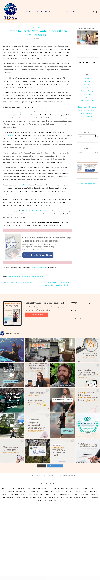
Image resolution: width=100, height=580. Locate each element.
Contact (59, 11)
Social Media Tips (87, 113)
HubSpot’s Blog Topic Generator (35, 211)
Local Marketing (87, 91)
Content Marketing (87, 88)
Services (29, 11)
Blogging (37, 27)
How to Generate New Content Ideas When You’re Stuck (37, 33)
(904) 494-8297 (70, 11)
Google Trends (22, 185)
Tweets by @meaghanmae (86, 184)
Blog (87, 78)
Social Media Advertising (87, 107)
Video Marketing (87, 120)
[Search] (95, 136)
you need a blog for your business (22, 112)
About (38, 11)
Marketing (87, 94)
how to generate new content (33, 277)
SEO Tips (87, 104)
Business (87, 85)
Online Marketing (87, 97)
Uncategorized (87, 117)
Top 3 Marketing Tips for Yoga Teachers (19, 282)
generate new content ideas (15, 277)
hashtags (11, 135)
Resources (48, 11)
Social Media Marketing (87, 110)
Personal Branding (87, 101)
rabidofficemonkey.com (39, 268)
